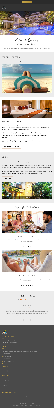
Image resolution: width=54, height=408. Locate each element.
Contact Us (5, 385)
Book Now (27, 2)
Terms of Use (6, 382)
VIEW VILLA (7, 178)
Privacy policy (31, 403)
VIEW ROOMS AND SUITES (11, 146)
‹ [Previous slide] (2, 22)
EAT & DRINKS (27, 246)
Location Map (6, 388)
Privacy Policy (6, 380)
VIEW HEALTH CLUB (27, 285)
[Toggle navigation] (51, 7)
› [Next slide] (51, 22)
